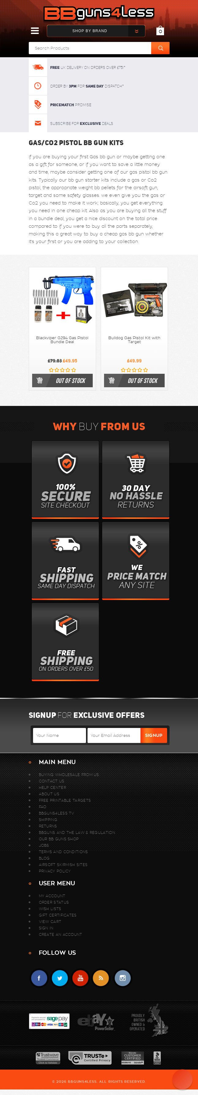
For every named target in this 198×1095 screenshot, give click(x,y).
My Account (52, 896)
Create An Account (60, 934)
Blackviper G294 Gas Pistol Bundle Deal (62, 340)
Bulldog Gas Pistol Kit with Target (134, 340)
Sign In (46, 928)
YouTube (80, 978)
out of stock (70, 380)
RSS (101, 978)
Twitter (60, 978)
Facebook (39, 978)
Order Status (54, 902)
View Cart (50, 921)
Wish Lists (50, 908)
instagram (123, 978)
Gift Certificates (58, 915)
